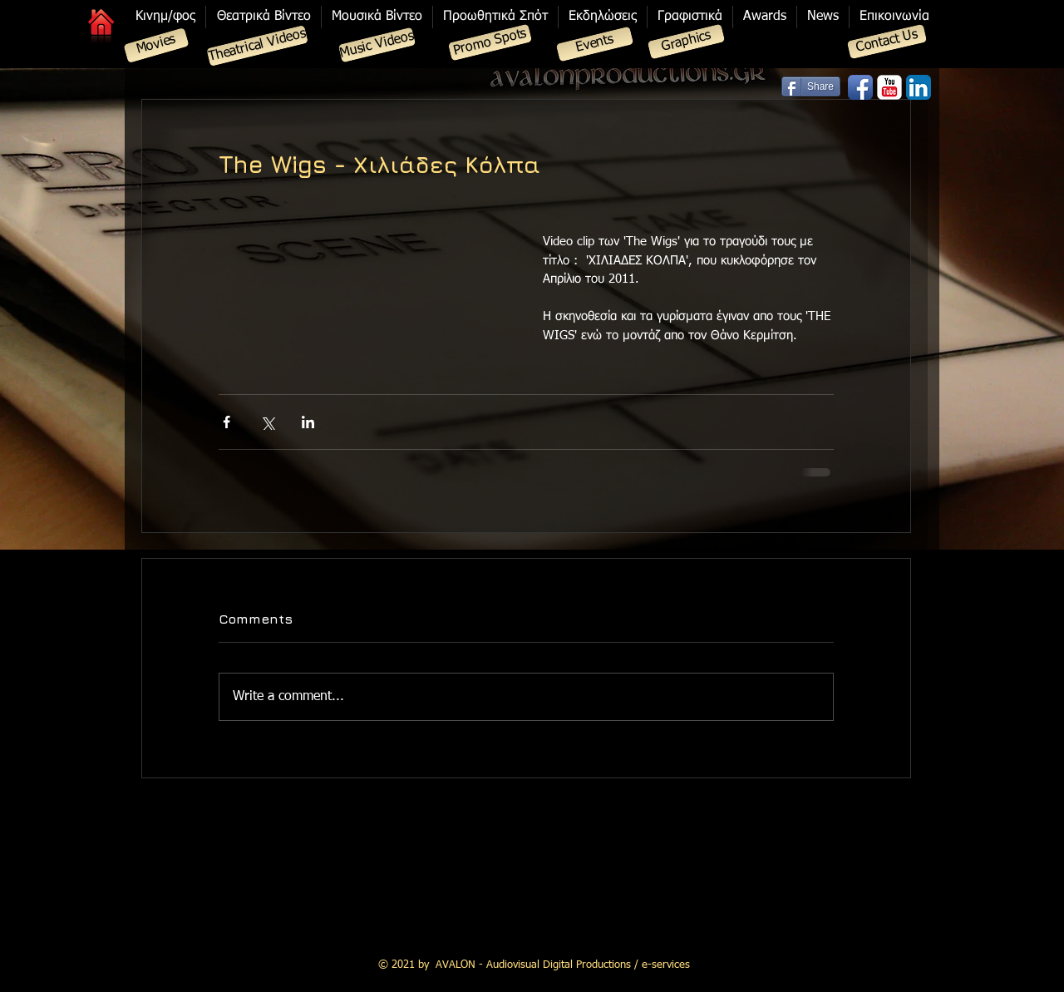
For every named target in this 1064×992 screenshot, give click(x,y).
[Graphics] (687, 42)
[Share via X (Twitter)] (267, 422)
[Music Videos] (377, 45)
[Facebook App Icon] (860, 87)
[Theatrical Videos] (257, 46)
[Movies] (156, 45)
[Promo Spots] (490, 43)
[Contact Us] (887, 42)
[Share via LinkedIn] (308, 422)
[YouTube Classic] (889, 87)
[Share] (810, 86)
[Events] (595, 44)
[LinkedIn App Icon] (918, 87)
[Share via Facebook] (226, 422)
